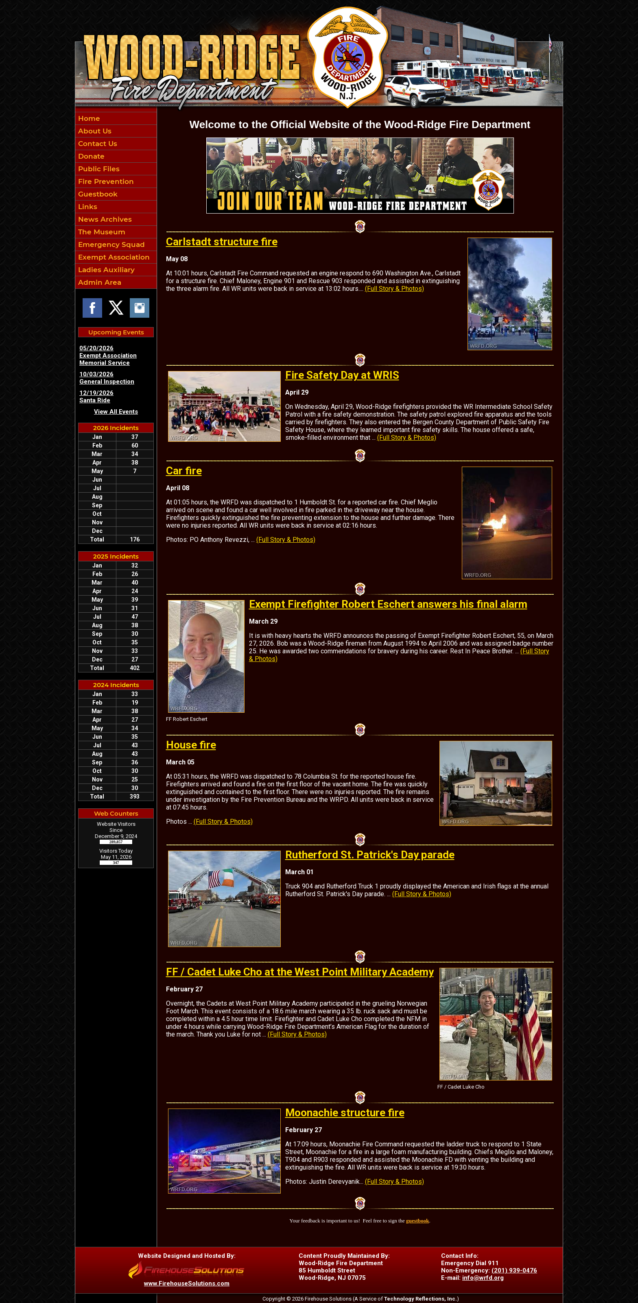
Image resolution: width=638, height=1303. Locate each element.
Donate (90, 156)
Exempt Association (113, 257)
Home (88, 118)
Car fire (184, 471)
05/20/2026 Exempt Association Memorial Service (108, 356)
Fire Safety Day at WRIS (342, 375)
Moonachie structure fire (344, 1113)
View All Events (116, 411)
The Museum (100, 232)
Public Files (98, 169)
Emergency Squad (110, 244)
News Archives (104, 219)
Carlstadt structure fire (221, 242)
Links (86, 207)
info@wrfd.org (483, 1277)
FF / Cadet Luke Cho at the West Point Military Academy (300, 972)
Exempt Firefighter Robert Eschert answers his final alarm (388, 604)
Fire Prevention (105, 181)
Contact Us (96, 144)
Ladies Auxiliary (105, 270)
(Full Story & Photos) (394, 288)
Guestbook (97, 194)
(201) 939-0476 (514, 1270)
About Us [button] (93, 131)
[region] (116, 200)
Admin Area (98, 282)
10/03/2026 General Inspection (106, 378)
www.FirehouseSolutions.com (186, 1283)
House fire (191, 745)
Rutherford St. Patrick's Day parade (369, 855)
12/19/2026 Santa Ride (96, 396)
